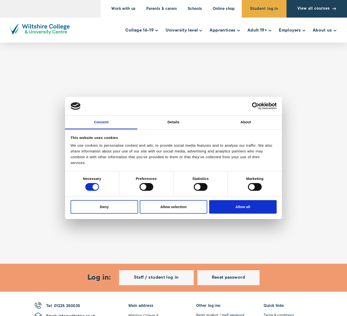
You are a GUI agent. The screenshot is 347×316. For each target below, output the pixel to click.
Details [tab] (173, 122)
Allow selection (173, 207)
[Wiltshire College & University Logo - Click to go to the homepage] (40, 29)
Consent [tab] (101, 122)
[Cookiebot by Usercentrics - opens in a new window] (255, 106)
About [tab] (245, 122)
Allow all (242, 207)
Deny (104, 207)
